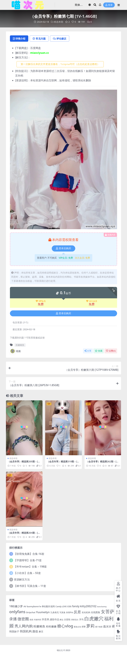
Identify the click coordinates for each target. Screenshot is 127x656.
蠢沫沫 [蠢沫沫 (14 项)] (107, 626)
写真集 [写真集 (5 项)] (62, 612)
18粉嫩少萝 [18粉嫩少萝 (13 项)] (16, 606)
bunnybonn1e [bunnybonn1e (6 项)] (34, 606)
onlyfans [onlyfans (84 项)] (17, 611)
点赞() (111, 351)
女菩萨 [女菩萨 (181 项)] (107, 611)
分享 (88, 351)
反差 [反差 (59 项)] (77, 611)
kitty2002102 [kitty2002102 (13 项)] (88, 606)
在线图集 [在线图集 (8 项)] (95, 612)
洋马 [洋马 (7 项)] (81, 619)
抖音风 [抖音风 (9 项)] (45, 619)
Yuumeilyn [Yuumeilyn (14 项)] (43, 612)
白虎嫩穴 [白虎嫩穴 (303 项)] (94, 618)
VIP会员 (41, 301)
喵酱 (15, 351)
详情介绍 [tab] (19, 38)
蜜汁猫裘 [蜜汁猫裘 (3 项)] (99, 627)
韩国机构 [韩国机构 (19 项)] (26, 631)
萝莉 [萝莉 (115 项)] (90, 626)
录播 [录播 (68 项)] (13, 618)
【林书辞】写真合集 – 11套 (30, 586)
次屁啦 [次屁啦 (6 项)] (67, 619)
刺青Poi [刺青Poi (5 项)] (69, 612)
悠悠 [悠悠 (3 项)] (31, 619)
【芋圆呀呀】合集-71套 (28, 560)
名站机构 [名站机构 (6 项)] (86, 612)
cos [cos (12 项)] (69, 606)
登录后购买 (63, 248)
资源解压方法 (22, 579)
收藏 (98, 351)
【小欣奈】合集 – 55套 (27, 573)
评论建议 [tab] (59, 38)
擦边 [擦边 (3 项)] (61, 619)
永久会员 (91, 301)
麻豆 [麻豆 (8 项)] (41, 631)
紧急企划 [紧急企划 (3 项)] (77, 627)
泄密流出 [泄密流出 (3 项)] (74, 619)
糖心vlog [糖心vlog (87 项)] (65, 626)
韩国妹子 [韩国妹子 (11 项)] (14, 631)
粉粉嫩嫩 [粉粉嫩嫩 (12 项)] (51, 626)
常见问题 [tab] (39, 38)
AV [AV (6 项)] (24, 606)
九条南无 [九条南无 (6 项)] (54, 612)
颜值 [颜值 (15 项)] (35, 631)
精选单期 (58, 21)
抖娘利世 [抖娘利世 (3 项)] (37, 619)
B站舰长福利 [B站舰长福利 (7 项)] (48, 606)
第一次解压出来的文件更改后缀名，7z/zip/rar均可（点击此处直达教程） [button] (60, 64)
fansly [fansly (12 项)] (76, 606)
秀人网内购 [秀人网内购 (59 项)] (24, 626)
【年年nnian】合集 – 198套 (30, 566)
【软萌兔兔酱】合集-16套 (29, 554)
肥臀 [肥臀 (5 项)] (84, 626)
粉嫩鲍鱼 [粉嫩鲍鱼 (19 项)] (39, 626)
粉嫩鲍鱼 (20, 344)
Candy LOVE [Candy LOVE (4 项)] (61, 606)
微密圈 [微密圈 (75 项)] (23, 618)
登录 (109, 5)
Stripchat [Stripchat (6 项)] (30, 612)
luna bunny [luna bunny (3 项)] (101, 606)
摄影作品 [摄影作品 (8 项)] (54, 619)
